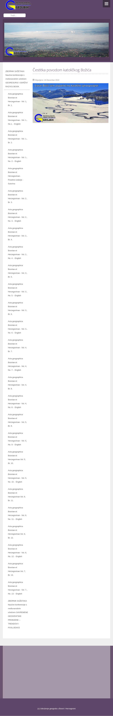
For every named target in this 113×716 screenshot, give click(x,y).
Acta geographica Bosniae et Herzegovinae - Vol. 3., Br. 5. (17, 271)
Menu (106, 3)
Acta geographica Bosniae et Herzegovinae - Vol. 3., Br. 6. (17, 308)
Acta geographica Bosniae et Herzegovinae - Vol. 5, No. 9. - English (17, 439)
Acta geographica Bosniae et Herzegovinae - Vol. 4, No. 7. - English (17, 364)
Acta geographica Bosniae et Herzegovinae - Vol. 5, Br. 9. (17, 420)
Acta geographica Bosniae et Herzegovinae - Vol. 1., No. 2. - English (17, 155)
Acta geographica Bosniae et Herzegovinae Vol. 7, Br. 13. (17, 569)
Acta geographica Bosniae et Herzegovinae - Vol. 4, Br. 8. (17, 383)
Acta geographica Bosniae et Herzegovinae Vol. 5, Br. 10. (17, 457)
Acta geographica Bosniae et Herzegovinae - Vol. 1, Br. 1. (17, 100)
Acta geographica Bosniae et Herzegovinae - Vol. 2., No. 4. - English (17, 252)
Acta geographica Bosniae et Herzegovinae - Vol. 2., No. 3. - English (17, 215)
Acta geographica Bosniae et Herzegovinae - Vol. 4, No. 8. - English (17, 402)
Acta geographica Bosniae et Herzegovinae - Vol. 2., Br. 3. (17, 197)
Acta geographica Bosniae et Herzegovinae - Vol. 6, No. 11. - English (17, 513)
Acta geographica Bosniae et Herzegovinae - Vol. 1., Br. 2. (17, 137)
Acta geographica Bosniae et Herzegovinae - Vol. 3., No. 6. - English (17, 327)
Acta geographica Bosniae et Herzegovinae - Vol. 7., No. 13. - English (17, 588)
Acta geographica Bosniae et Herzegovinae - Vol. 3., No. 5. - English (17, 290)
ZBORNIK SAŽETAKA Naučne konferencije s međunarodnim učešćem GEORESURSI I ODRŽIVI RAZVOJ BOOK (16, 79)
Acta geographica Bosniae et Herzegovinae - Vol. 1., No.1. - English (17, 118)
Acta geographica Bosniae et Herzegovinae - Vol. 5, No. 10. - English (17, 476)
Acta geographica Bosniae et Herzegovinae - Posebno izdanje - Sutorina (15, 176)
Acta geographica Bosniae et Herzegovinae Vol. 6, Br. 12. (17, 532)
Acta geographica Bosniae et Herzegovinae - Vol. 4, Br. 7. (17, 346)
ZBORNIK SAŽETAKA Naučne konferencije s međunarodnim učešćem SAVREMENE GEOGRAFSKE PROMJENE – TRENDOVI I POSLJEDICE (18, 614)
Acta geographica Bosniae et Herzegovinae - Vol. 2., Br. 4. (17, 234)
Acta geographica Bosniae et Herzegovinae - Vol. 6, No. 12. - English (17, 551)
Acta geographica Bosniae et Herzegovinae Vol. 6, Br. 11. (17, 495)
